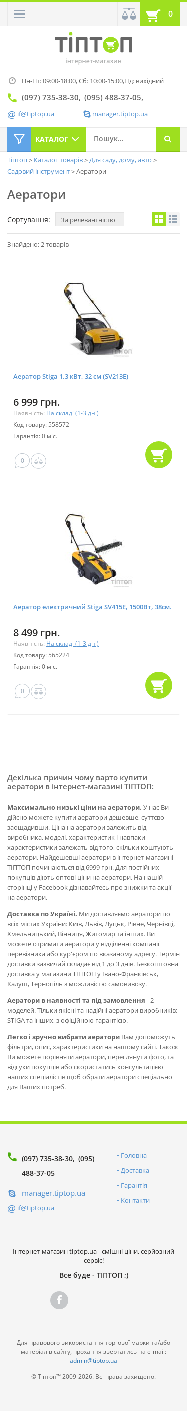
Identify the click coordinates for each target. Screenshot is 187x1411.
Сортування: (28, 219)
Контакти (135, 1200)
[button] (19, 14)
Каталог (51, 139)
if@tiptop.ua (35, 1207)
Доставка (135, 1170)
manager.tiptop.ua (120, 114)
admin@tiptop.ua (93, 1360)
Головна (134, 1155)
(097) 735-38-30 (47, 1158)
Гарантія (134, 1185)
